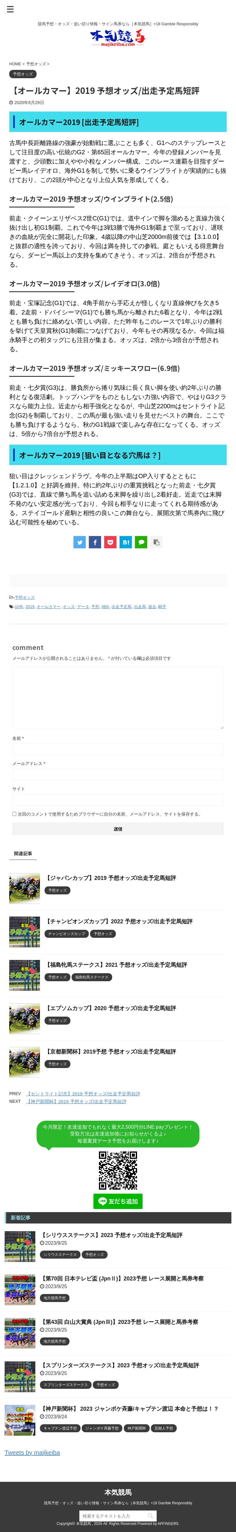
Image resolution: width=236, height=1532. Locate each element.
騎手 (162, 606)
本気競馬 (118, 1492)
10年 (19, 606)
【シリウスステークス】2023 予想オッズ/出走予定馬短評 (111, 1235)
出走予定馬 (122, 606)
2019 (30, 606)
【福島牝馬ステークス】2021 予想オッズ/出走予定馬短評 (116, 965)
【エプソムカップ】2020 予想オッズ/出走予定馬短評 (110, 1008)
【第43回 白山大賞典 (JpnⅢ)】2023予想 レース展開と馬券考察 (119, 1322)
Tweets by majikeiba (32, 1452)
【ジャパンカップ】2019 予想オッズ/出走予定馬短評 (110, 878)
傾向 (105, 606)
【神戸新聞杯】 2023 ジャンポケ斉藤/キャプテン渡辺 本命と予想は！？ (129, 1409)
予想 (95, 606)
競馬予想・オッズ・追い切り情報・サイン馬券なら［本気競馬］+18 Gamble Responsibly (118, 1503)
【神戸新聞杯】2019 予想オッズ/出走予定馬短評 (76, 1101)
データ (83, 606)
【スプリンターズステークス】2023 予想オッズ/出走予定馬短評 (119, 1365)
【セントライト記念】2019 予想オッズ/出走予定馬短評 (83, 1093)
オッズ (69, 606)
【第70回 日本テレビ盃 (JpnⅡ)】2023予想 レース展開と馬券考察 (122, 1279)
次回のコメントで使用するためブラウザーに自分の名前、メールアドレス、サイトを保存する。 (110, 814)
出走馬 (140, 606)
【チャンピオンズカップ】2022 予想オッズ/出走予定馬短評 (119, 921)
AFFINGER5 (168, 1524)
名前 (18, 738)
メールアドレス (28, 763)
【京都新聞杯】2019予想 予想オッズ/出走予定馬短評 (110, 1052)
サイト (18, 788)
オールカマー (49, 606)
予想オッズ (25, 597)
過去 (152, 606)
